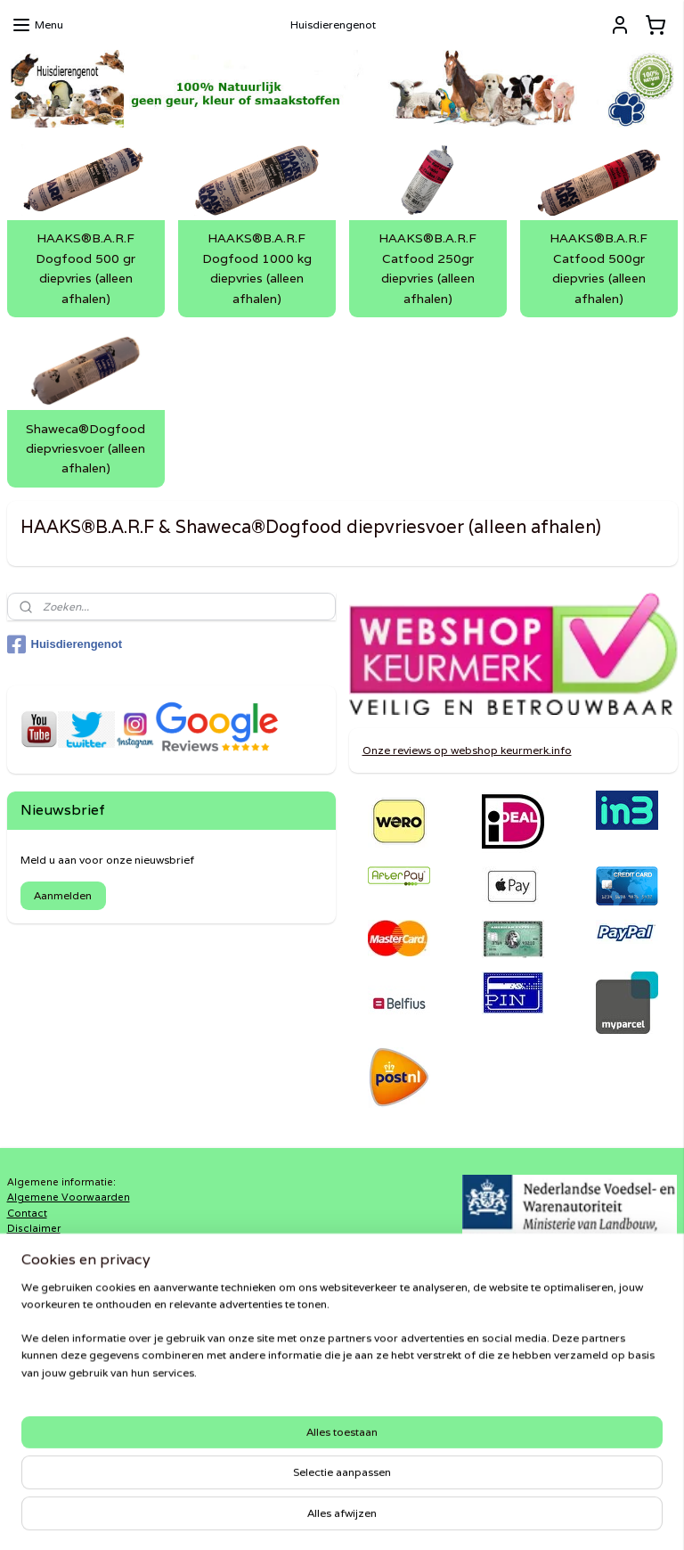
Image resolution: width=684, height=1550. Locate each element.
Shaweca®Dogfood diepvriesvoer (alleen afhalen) (85, 449)
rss (321, 1517)
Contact (27, 1213)
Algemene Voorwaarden (68, 1197)
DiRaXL (252, 1422)
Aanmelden (63, 895)
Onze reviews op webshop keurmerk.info (467, 750)
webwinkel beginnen (387, 1517)
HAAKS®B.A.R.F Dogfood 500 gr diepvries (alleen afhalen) (85, 269)
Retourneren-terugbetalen (72, 1306)
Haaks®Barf (264, 1437)
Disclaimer (34, 1228)
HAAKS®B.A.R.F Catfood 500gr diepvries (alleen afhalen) (598, 269)
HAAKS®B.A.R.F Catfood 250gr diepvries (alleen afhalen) (427, 269)
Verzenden (34, 1322)
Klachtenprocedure (55, 1260)
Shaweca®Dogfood (285, 1453)
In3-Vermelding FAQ (58, 1244)
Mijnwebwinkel (548, 1517)
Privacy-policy (42, 1291)
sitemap (285, 1517)
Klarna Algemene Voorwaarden (85, 1275)
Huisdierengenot (65, 644)
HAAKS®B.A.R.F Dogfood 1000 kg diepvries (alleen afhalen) (257, 269)
